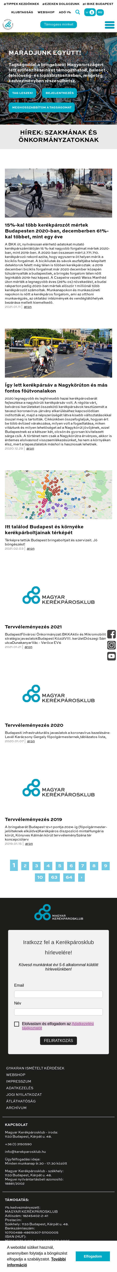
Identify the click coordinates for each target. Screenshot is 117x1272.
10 (40, 877)
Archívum (16, 1108)
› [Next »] (81, 877)
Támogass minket (58, 24)
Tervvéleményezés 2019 (33, 819)
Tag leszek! (22, 93)
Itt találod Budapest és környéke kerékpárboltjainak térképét (44, 530)
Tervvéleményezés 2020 (34, 725)
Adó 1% (65, 12)
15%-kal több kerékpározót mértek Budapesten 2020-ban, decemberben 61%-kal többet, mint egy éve (57, 231)
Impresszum (18, 1081)
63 (54, 877)
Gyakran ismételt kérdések (35, 1068)
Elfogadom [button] (93, 1256)
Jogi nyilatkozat (24, 1095)
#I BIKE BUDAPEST (98, 4)
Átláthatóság (21, 1101)
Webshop (46, 12)
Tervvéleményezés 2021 (33, 627)
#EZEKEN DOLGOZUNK (60, 4)
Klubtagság (22, 12)
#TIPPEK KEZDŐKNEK (21, 4)
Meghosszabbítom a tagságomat (42, 107)
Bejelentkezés (60, 93)
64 (69, 877)
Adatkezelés (19, 1088)
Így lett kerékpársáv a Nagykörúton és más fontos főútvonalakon (56, 388)
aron (28, 307)
